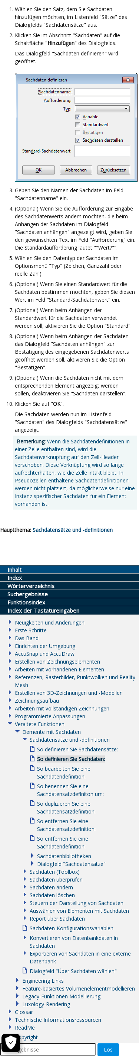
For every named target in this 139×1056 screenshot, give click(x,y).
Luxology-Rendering (46, 1004)
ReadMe (25, 1027)
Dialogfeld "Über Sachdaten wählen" (73, 971)
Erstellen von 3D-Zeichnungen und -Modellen (69, 692)
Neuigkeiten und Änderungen (50, 622)
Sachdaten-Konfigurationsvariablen (71, 928)
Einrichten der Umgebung (45, 645)
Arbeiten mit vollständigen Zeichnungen (62, 708)
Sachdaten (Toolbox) (55, 871)
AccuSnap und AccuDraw (45, 653)
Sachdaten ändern (51, 887)
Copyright (26, 1037)
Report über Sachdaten (57, 918)
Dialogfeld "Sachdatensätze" (71, 863)
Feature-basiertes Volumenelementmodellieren (78, 988)
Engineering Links (43, 980)
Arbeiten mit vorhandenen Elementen (59, 669)
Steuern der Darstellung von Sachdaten (76, 902)
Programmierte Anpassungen (50, 716)
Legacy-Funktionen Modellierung (61, 996)
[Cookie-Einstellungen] (10, 1043)
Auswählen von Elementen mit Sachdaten (79, 910)
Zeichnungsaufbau (37, 700)
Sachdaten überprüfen (56, 879)
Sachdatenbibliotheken (64, 856)
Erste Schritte (31, 630)
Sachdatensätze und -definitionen (73, 529)
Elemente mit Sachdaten (51, 731)
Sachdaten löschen (52, 895)
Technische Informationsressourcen (58, 1019)
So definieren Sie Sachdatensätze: (77, 749)
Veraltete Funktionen (39, 724)
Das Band (27, 638)
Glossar (24, 1011)
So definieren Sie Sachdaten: (71, 759)
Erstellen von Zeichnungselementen (57, 661)
